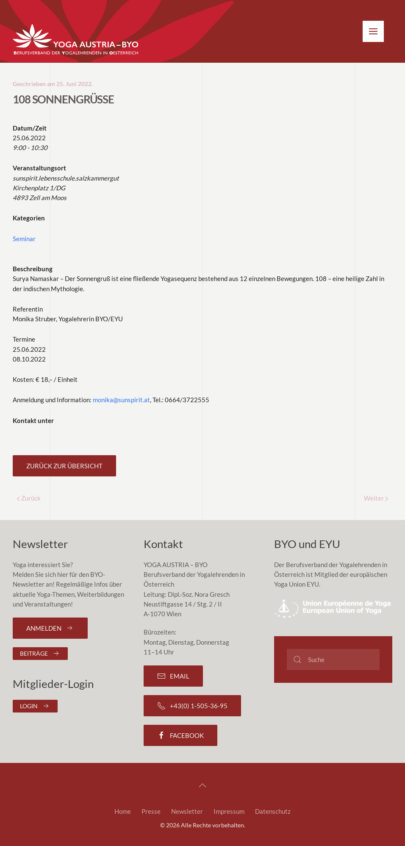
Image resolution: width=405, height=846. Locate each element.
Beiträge (40, 653)
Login (35, 706)
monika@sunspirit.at (121, 400)
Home (122, 811)
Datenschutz (273, 811)
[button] (373, 31)
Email (173, 676)
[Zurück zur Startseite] (76, 40)
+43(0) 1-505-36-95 (192, 705)
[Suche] (333, 659)
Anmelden (50, 628)
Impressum (229, 811)
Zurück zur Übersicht (64, 466)
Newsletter (187, 811)
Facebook (180, 735)
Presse (151, 811)
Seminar (24, 238)
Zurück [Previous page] (29, 498)
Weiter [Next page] (376, 498)
